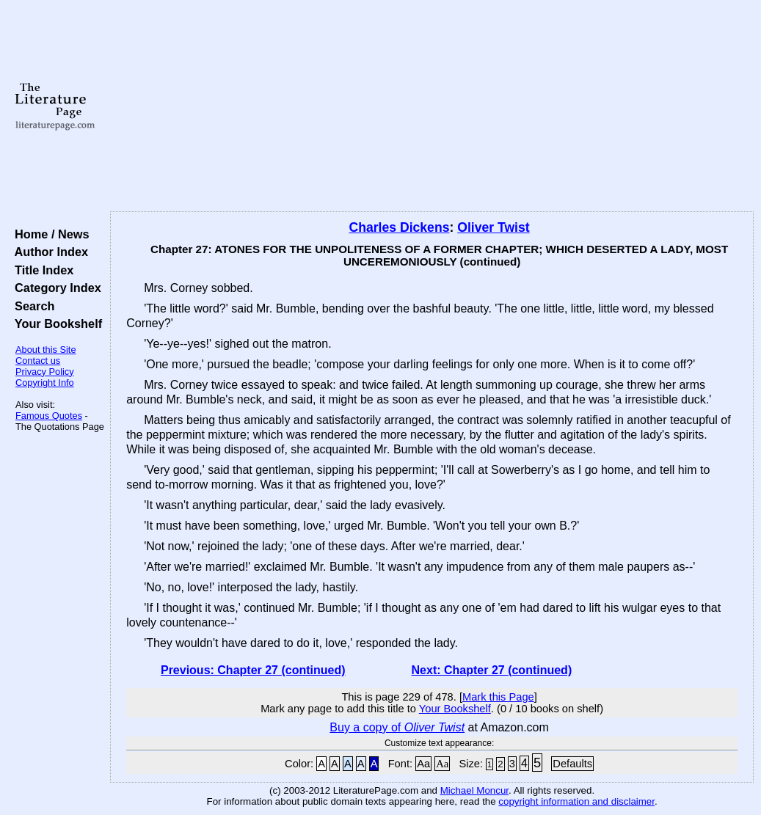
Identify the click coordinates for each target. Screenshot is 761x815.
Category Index (54, 287)
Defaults (572, 764)
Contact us (37, 360)
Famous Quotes (48, 415)
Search (31, 306)
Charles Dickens (399, 227)
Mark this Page (498, 697)
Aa (423, 764)
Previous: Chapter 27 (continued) (253, 670)
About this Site (45, 349)
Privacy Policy (44, 371)
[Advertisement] (431, 106)
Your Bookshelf (55, 323)
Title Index (40, 270)
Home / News (49, 234)
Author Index (48, 251)
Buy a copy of (397, 727)
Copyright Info (44, 382)
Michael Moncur (474, 790)
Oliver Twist (493, 227)
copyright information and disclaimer (576, 801)
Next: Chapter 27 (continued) (492, 670)
